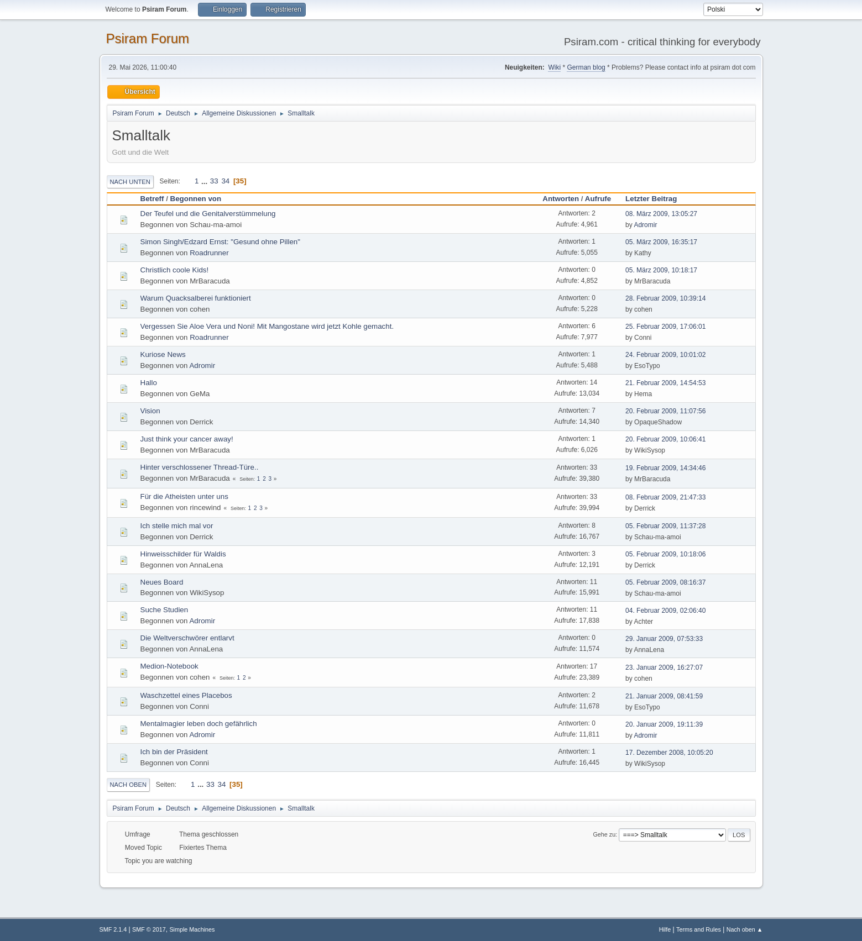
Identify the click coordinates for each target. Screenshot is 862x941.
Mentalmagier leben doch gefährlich (198, 723)
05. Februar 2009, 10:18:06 (665, 554)
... (205, 181)
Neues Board (162, 582)
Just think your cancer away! (186, 439)
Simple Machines (192, 929)
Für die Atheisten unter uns (184, 496)
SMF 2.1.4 (113, 929)
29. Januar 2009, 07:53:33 (664, 639)
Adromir (645, 225)
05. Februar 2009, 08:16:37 (665, 582)
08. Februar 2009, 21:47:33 (665, 497)
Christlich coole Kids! (174, 270)
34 (225, 181)
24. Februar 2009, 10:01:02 (665, 355)
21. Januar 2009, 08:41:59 (664, 696)
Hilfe (665, 929)
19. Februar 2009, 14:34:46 (665, 468)
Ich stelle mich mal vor (176, 526)
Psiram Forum (148, 38)
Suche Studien (164, 610)
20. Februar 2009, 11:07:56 (665, 411)
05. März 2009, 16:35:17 (661, 242)
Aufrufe (598, 198)
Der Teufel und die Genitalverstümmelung (208, 213)
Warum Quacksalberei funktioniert (195, 298)
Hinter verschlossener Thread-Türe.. (199, 467)
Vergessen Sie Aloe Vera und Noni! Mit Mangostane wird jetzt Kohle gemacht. (267, 326)
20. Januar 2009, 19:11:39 (664, 724)
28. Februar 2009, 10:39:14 (665, 298)
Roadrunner (209, 253)
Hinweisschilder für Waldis (183, 554)
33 (214, 181)
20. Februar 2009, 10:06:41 (665, 439)
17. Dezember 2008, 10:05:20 (669, 752)
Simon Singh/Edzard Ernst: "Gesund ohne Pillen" (220, 242)
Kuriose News (163, 354)
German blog (586, 67)
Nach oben (128, 784)
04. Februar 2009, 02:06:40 (665, 610)
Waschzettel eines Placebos (186, 695)
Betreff (152, 198)
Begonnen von (196, 198)
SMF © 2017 (149, 929)
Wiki (554, 67)
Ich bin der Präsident (174, 752)
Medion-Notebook (169, 666)
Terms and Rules (698, 929)
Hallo (148, 382)
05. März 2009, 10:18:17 (661, 270)
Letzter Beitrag (656, 198)
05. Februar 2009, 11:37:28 (665, 526)
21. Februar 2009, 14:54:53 (665, 383)
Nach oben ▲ (745, 929)
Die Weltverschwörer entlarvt (187, 638)
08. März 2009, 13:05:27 (661, 214)
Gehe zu (604, 834)
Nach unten (130, 181)
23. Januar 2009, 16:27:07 (664, 667)
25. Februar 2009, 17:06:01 (665, 326)
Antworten (560, 198)
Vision (150, 411)
